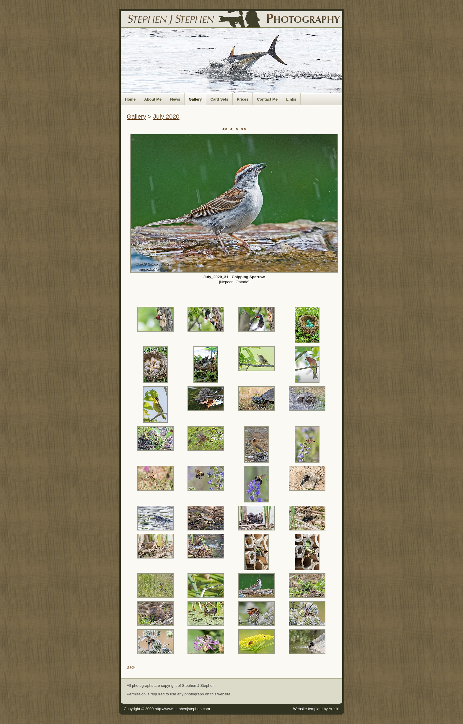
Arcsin (334, 709)
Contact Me (267, 99)
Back (131, 667)
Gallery (195, 99)
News (175, 99)
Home (130, 99)
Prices (242, 99)
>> (243, 129)
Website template (307, 709)
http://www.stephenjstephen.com (182, 709)
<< (225, 129)
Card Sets (219, 99)
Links (291, 99)
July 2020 (166, 116)
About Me (153, 99)
